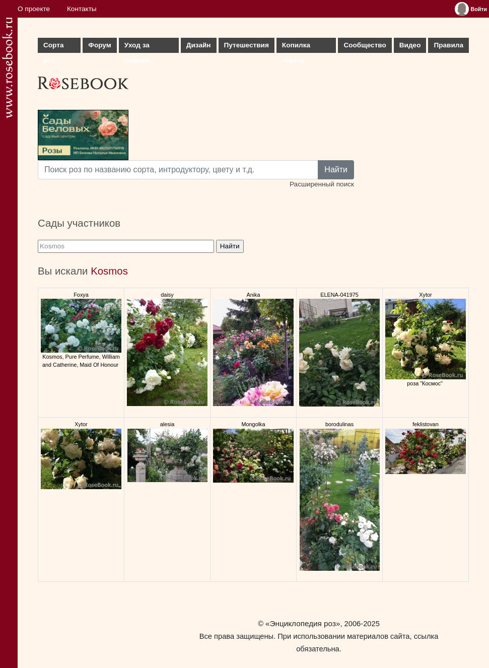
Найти (335, 169)
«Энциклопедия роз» (302, 623)
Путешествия (246, 45)
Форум (99, 45)
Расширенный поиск (322, 184)
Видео (410, 45)
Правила (448, 45)
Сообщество (364, 45)
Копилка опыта (296, 47)
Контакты (82, 9)
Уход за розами (137, 47)
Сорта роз (53, 47)
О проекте (34, 9)
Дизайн (198, 45)
